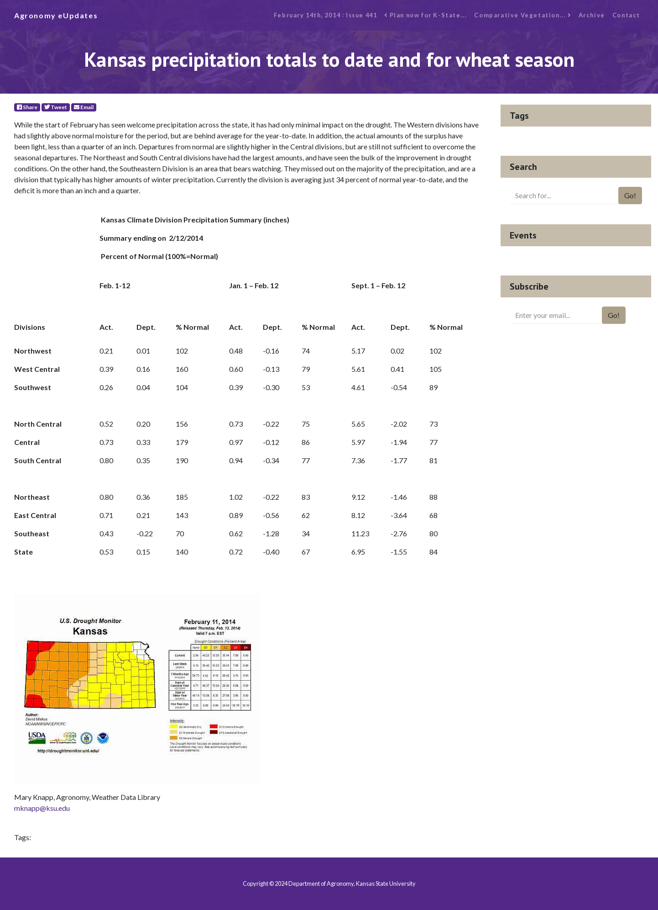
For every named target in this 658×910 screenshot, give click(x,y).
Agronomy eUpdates (56, 15)
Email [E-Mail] (84, 107)
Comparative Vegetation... (522, 15)
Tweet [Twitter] (55, 107)
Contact (626, 15)
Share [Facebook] (27, 107)
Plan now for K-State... (425, 15)
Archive (592, 15)
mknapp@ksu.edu (42, 808)
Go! (630, 195)
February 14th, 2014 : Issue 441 (325, 15)
